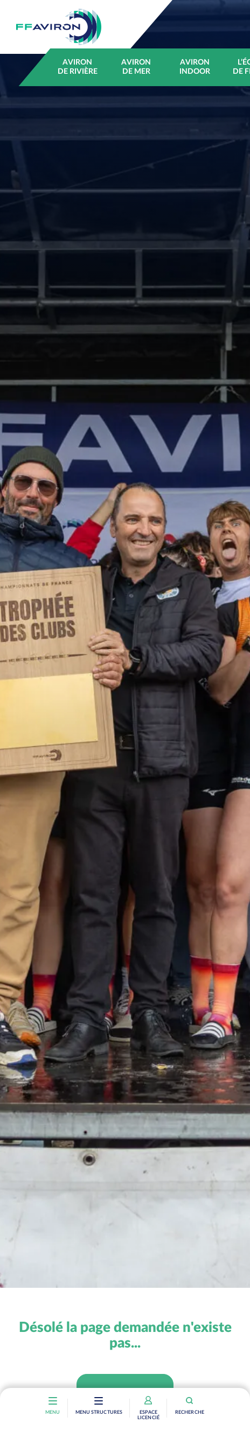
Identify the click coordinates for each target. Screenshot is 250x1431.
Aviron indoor (194, 67)
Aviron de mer (136, 67)
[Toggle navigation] (99, 1402)
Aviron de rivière (78, 67)
